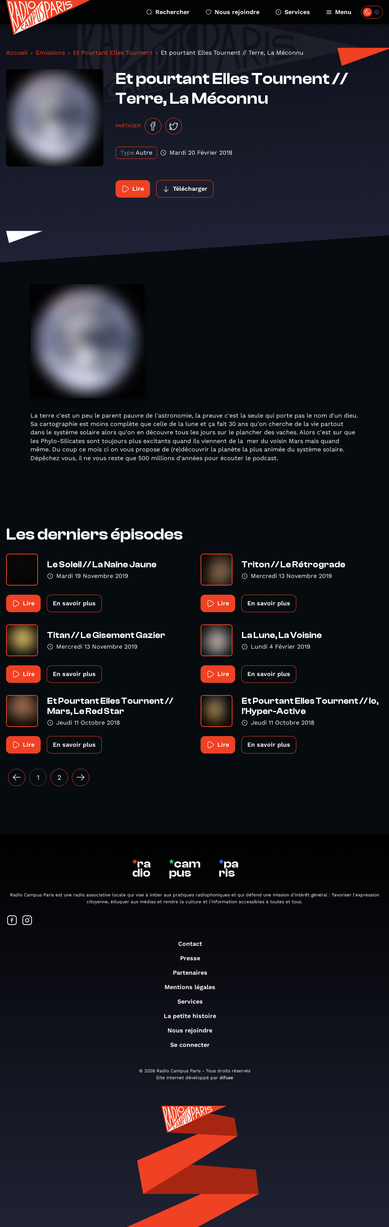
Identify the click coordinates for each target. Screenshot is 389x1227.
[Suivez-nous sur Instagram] (27, 921)
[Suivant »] (80, 777)
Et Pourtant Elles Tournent (113, 52)
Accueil (17, 52)
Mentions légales (193, 987)
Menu (338, 12)
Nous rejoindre (232, 12)
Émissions (50, 52)
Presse (194, 958)
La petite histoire (194, 1016)
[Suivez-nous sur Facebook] (12, 921)
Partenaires (194, 972)
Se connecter (193, 1044)
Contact (194, 943)
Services (292, 12)
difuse (226, 1077)
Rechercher (168, 12)
